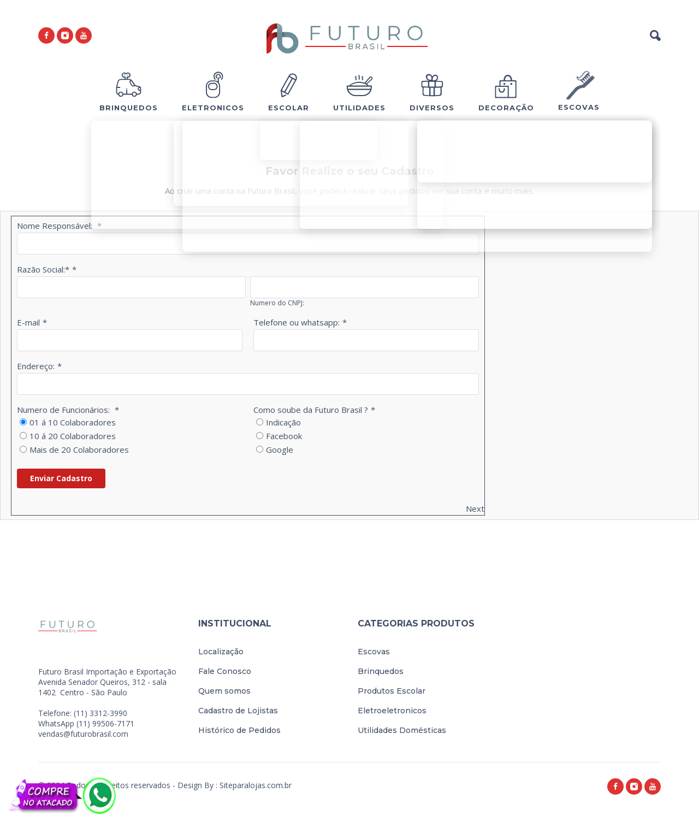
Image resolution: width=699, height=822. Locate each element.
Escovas (374, 652)
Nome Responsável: (55, 225)
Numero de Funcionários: (64, 409)
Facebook (284, 435)
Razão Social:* (43, 269)
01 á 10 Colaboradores (72, 422)
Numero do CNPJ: (277, 302)
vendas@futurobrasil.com (83, 734)
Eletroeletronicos (392, 710)
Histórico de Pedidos (239, 730)
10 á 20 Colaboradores (72, 435)
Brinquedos (381, 671)
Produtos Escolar (391, 691)
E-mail (28, 322)
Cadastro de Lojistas (238, 710)
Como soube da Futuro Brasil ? (310, 409)
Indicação (283, 422)
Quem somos (224, 691)
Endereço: (36, 365)
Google (279, 449)
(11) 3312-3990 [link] (100, 713)
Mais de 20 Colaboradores (79, 449)
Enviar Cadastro (61, 478)
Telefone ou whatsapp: (296, 322)
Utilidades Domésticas (402, 730)
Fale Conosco (224, 671)
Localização (221, 652)
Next (475, 508)
